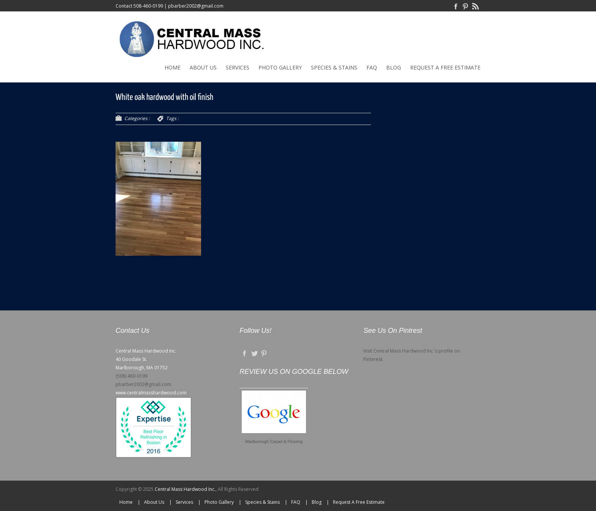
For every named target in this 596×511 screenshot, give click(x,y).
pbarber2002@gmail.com (196, 6)
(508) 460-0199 (131, 376)
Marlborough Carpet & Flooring (274, 441)
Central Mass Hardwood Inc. (185, 489)
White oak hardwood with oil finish (164, 97)
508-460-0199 (148, 6)
